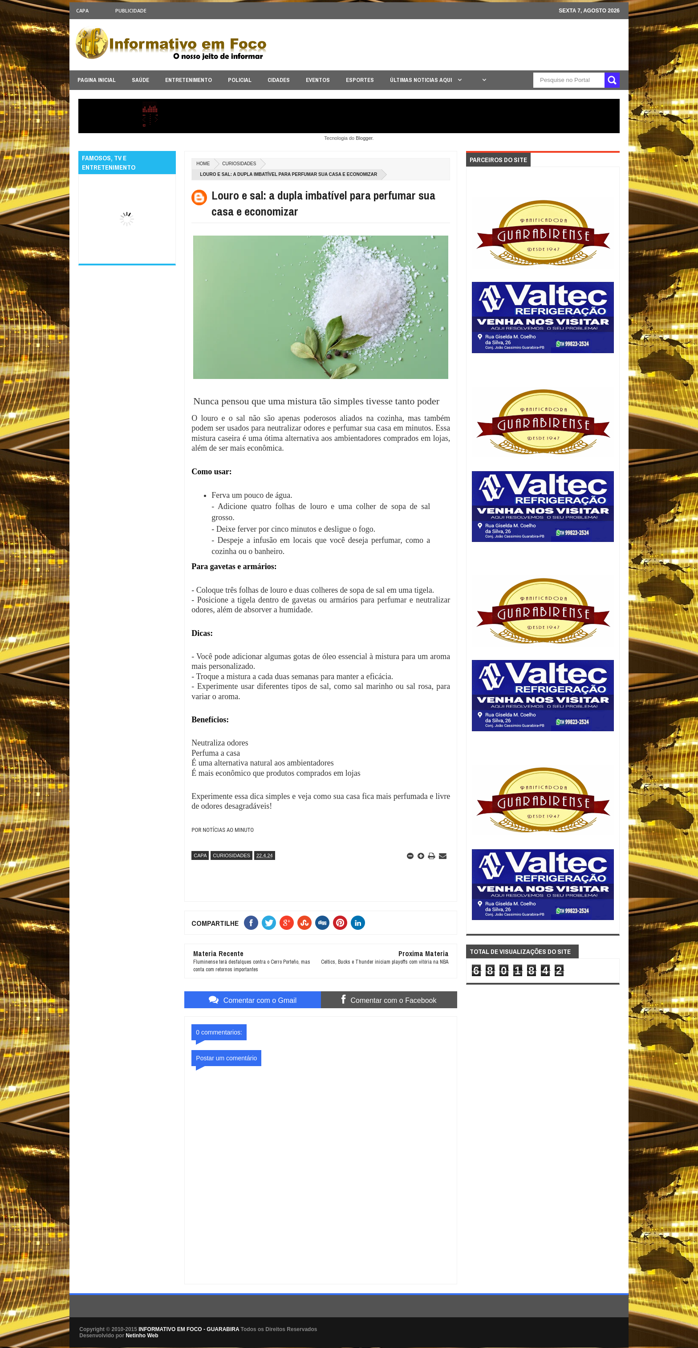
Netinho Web (142, 1335)
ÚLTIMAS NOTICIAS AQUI (421, 80)
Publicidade (130, 10)
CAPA (82, 10)
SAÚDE (140, 80)
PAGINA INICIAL (96, 80)
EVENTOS (318, 80)
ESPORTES (360, 80)
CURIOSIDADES (239, 163)
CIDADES (279, 80)
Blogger (364, 138)
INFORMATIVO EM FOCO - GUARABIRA (188, 1329)
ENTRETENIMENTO (188, 80)
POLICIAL (240, 80)
